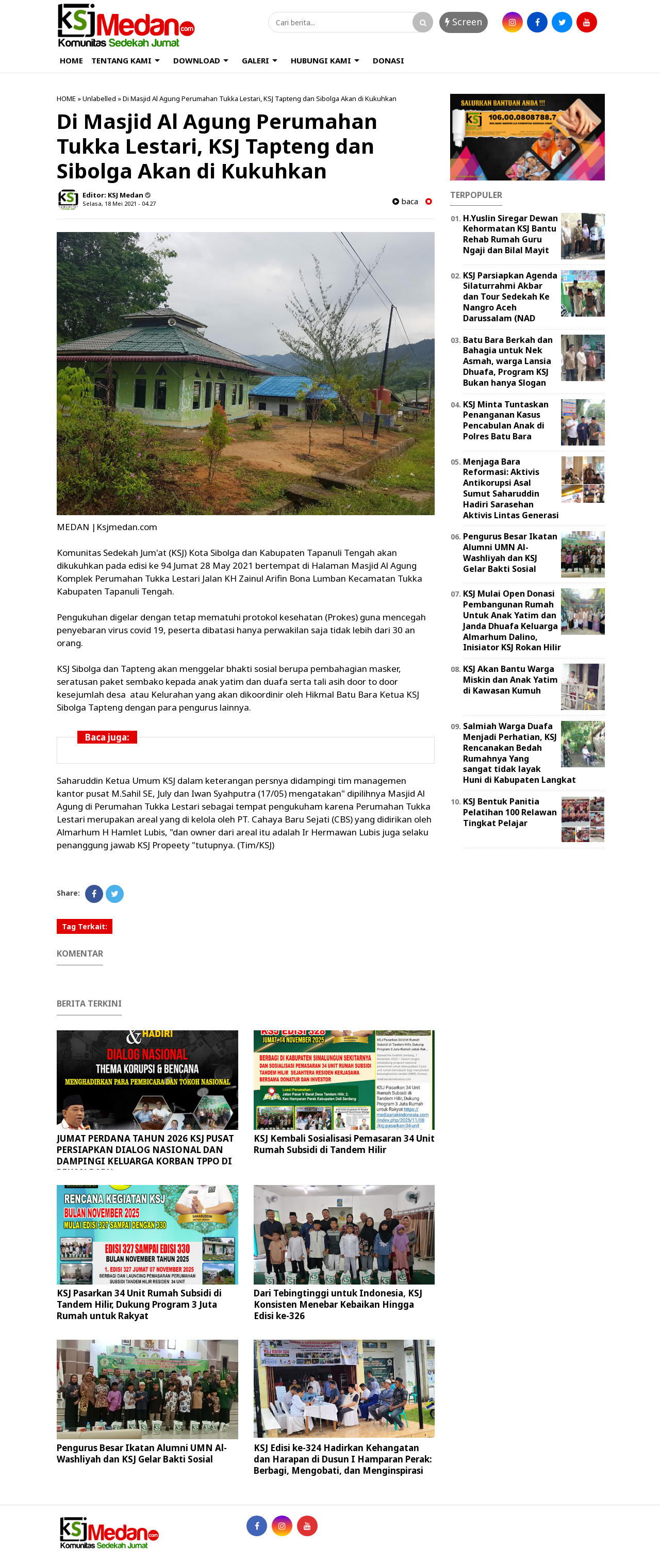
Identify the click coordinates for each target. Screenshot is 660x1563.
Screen (463, 21)
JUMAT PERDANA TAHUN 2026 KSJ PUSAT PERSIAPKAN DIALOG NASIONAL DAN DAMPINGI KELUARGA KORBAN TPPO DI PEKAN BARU (145, 1155)
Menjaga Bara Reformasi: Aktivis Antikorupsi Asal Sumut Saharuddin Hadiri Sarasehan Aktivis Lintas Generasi (511, 488)
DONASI (388, 60)
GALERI (255, 60)
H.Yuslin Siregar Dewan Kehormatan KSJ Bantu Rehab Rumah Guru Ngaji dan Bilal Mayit (510, 234)
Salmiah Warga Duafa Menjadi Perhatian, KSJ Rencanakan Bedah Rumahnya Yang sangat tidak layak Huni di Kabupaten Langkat (519, 752)
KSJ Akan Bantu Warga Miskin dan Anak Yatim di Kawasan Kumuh (510, 679)
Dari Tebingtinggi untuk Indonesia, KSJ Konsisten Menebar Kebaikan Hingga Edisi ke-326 (338, 1304)
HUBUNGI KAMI (321, 60)
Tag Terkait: (84, 926)
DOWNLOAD (196, 60)
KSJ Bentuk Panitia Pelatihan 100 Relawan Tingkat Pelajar (510, 812)
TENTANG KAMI (121, 60)
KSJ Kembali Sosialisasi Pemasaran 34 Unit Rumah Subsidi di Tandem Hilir (344, 1144)
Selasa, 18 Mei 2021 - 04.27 (119, 203)
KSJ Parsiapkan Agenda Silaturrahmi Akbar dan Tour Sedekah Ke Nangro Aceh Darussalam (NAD (510, 297)
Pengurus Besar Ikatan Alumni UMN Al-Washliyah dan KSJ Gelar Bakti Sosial (142, 1453)
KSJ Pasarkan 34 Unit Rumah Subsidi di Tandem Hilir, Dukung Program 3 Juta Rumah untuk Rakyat (139, 1304)
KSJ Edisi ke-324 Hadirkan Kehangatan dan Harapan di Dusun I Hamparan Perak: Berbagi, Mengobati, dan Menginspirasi (343, 1459)
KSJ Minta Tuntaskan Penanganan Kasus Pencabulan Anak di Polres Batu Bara (506, 420)
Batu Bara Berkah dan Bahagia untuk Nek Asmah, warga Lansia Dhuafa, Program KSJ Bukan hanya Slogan (508, 361)
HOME (71, 60)
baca (405, 201)
